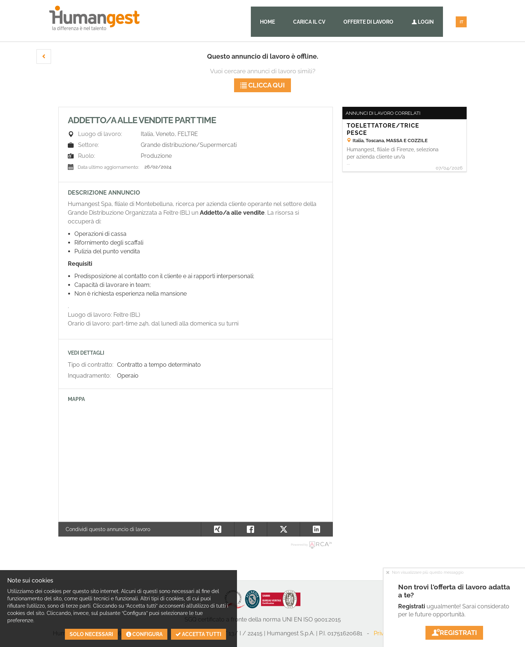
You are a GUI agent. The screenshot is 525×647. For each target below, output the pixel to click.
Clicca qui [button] (262, 85)
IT (461, 22)
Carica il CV (309, 22)
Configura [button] (144, 634)
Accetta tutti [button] (198, 634)
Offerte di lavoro (368, 22)
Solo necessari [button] (91, 634)
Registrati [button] (454, 632)
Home (267, 22)
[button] (43, 56)
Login (423, 22)
